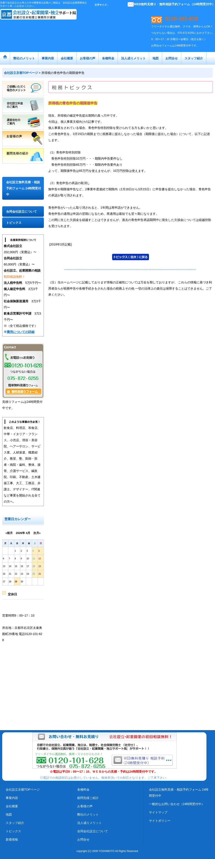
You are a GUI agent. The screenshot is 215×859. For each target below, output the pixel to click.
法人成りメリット (89, 823)
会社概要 (12, 806)
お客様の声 (85, 806)
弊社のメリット (88, 814)
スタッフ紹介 (15, 823)
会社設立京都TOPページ (23, 789)
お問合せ (83, 839)
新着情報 (12, 839)
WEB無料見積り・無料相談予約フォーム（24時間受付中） (171, 4)
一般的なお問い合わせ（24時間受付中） (177, 804)
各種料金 (83, 789)
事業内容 (12, 798)
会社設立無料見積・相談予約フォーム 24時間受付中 (23, 188)
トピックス (14, 222)
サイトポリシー (159, 820)
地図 (9, 814)
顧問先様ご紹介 (88, 798)
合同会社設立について (21, 211)
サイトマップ (158, 812)
